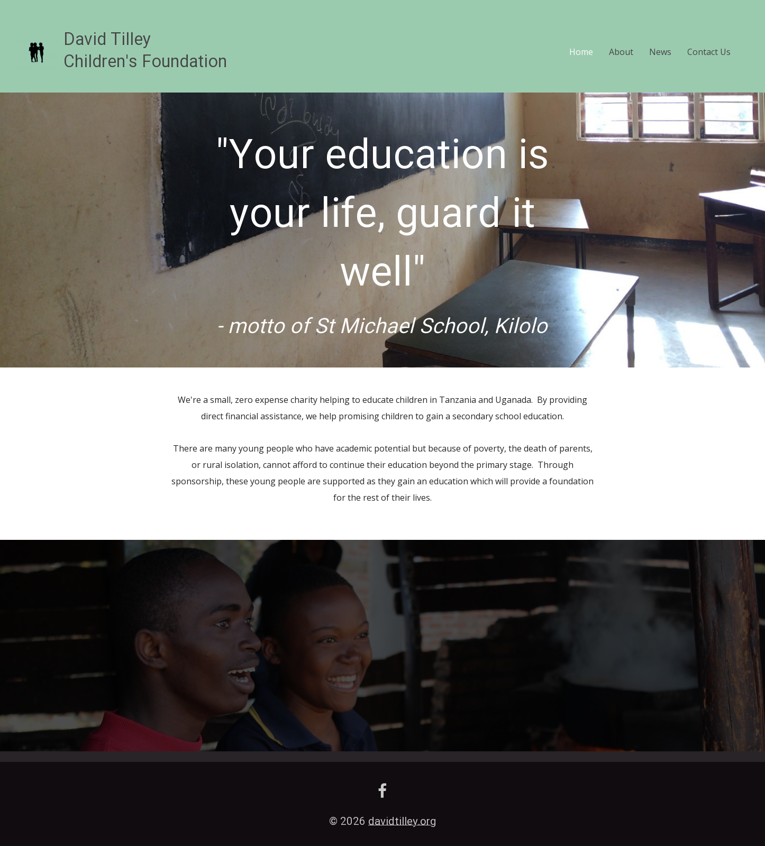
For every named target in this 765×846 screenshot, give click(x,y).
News (660, 52)
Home (581, 52)
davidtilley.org (402, 822)
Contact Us (709, 52)
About (621, 52)
